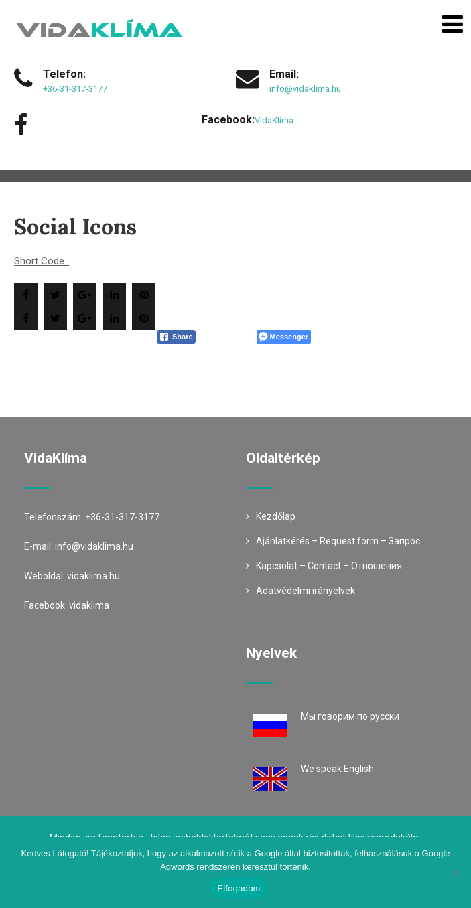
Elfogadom (238, 888)
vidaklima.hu (93, 576)
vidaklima (89, 605)
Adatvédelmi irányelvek (305, 590)
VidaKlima (274, 120)
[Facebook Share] (176, 337)
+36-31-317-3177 (75, 89)
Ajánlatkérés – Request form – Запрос (338, 541)
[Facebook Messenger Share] (284, 337)
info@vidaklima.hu (305, 89)
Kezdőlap (275, 516)
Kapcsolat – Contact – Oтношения (329, 565)
